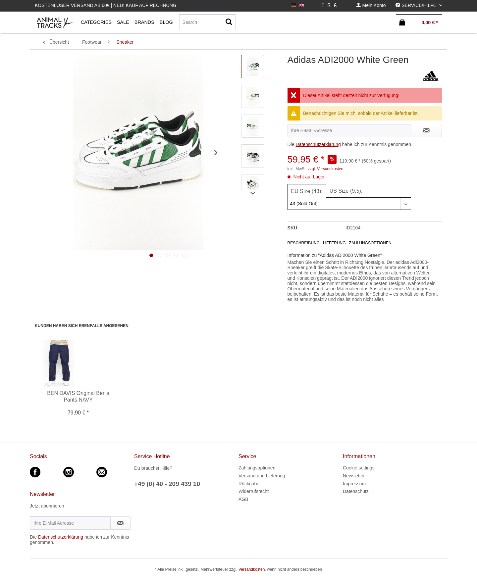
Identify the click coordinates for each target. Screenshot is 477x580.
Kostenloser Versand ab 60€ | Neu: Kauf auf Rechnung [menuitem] (106, 5)
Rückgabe (248, 483)
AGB (243, 499)
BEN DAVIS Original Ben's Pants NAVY (78, 396)
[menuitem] (371, 5)
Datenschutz (356, 491)
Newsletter (354, 475)
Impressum (354, 483)
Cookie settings (359, 467)
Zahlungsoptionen (370, 243)
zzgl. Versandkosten (325, 169)
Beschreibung (304, 243)
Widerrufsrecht (253, 491)
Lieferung (334, 243)
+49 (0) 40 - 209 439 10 (167, 483)
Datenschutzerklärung (318, 144)
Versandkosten (251, 569)
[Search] (207, 22)
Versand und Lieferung (261, 475)
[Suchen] (229, 22)
